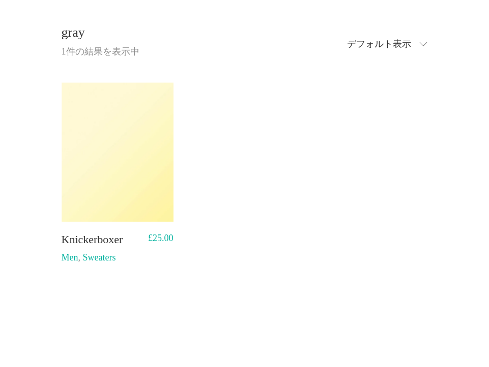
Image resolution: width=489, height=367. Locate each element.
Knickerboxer (92, 239)
